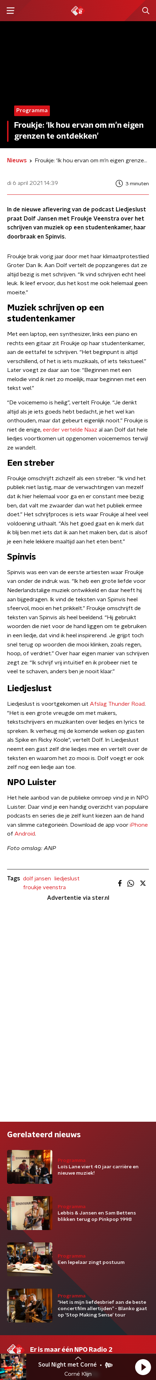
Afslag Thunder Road (117, 704)
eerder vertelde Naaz (70, 430)
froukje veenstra (44, 887)
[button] (143, 1367)
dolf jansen (37, 878)
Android (25, 834)
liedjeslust (67, 878)
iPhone (139, 825)
